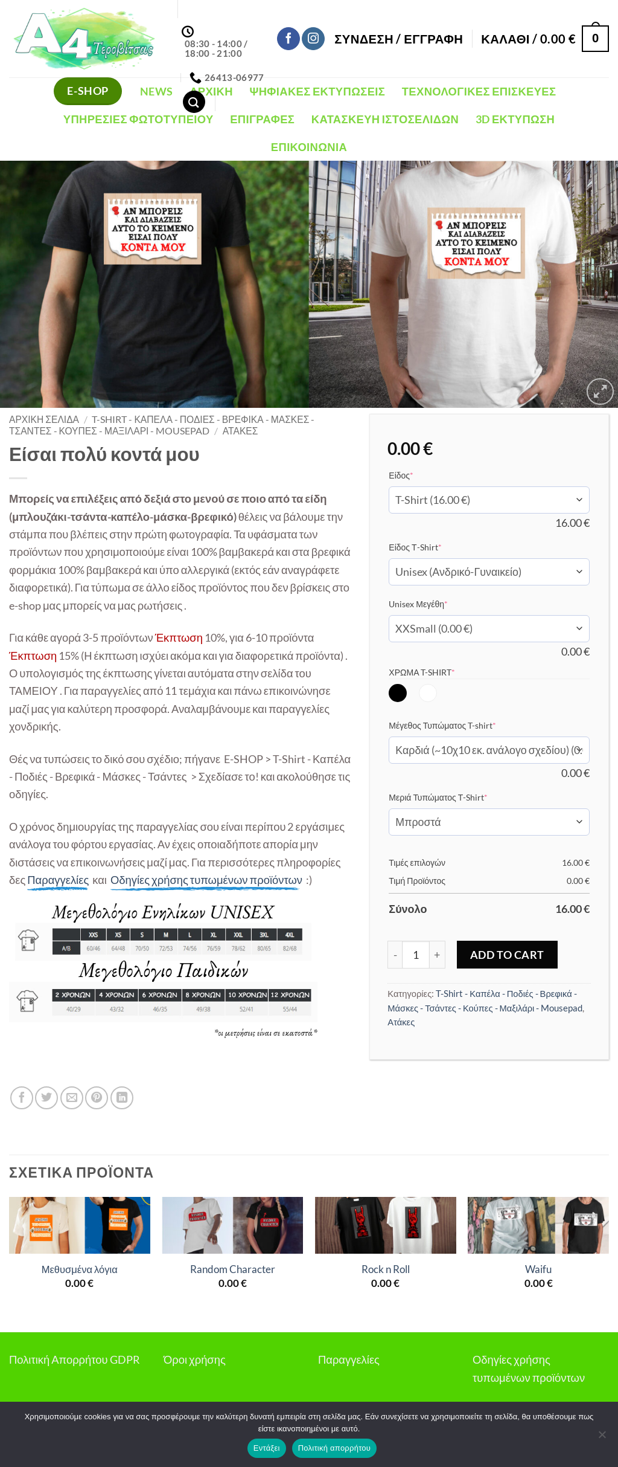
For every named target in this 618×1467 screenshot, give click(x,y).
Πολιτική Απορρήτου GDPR (74, 1359)
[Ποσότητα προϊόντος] (416, 955)
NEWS (156, 91)
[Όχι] (601, 1438)
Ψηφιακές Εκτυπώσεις (317, 91)
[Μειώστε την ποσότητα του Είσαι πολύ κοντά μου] (394, 955)
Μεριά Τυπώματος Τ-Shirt (456, 797)
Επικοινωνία (309, 146)
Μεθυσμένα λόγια (80, 1269)
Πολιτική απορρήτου (334, 1447)
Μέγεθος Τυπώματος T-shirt (461, 725)
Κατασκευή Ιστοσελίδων (385, 119)
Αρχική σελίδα (44, 419)
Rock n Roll (386, 1269)
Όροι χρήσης (195, 1359)
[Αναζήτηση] (194, 102)
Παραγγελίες (349, 1359)
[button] (398, 39)
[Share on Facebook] (21, 1097)
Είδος (419, 474)
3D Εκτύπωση (515, 119)
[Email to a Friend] (71, 1097)
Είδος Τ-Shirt (433, 546)
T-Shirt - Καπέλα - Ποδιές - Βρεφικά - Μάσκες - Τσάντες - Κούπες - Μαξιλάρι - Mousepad (161, 425)
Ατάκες (240, 430)
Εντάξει (266, 1447)
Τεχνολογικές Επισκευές (479, 91)
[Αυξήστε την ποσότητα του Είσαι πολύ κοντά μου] (437, 955)
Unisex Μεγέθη (437, 603)
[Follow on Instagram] (313, 38)
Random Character (232, 1269)
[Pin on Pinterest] (96, 1097)
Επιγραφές (262, 119)
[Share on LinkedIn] (121, 1097)
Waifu (538, 1269)
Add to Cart (507, 954)
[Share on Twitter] (46, 1097)
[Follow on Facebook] (288, 38)
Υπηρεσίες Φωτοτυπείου (138, 119)
